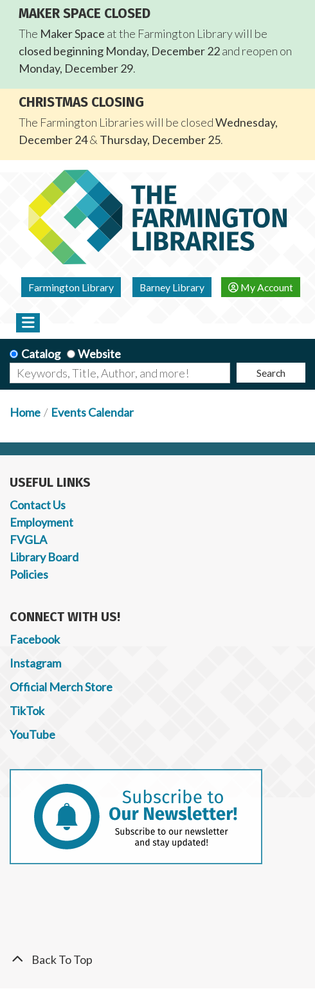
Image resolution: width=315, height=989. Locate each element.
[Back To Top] (157, 959)
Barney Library (172, 287)
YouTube (32, 734)
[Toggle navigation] (28, 322)
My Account (260, 287)
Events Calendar (92, 412)
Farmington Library (71, 287)
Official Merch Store (61, 687)
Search (270, 373)
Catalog (40, 354)
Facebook (35, 639)
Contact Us (38, 505)
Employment (41, 522)
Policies (29, 574)
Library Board (44, 557)
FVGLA (28, 539)
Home (25, 412)
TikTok (27, 710)
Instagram (35, 663)
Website (99, 354)
